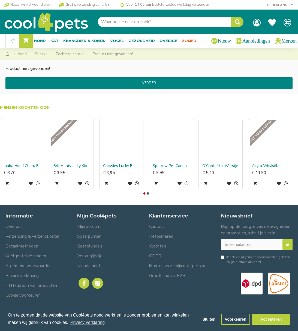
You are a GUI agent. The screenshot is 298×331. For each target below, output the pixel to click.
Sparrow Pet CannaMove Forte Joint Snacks (172, 165)
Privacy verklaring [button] (87, 322)
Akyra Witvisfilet (266, 165)
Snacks (41, 53)
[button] (144, 193)
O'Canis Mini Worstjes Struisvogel (221, 165)
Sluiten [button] (208, 319)
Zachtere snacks (70, 53)
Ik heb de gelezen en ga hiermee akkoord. (255, 259)
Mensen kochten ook (25, 107)
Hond (22, 53)
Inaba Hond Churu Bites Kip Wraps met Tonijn (23, 165)
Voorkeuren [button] (235, 319)
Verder (149, 82)
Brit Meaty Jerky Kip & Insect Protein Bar (72, 165)
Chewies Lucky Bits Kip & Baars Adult (122, 165)
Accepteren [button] (271, 319)
